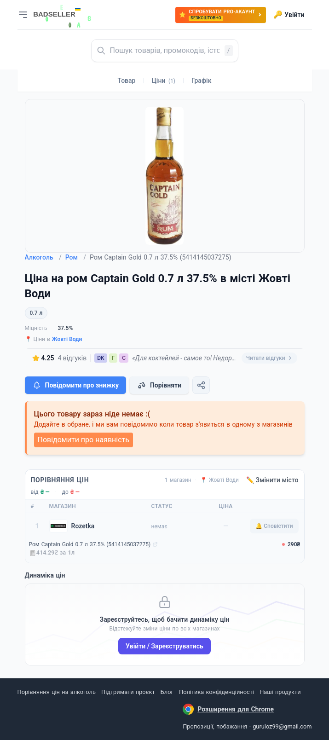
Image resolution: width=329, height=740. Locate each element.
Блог (167, 691)
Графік (201, 80)
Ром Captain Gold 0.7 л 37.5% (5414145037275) (90, 544)
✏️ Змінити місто (272, 480)
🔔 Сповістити (274, 526)
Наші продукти (280, 691)
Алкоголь (43, 257)
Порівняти (159, 385)
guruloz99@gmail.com (282, 726)
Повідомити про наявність (83, 439)
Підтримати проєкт (128, 691)
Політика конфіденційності (216, 691)
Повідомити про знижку (75, 385)
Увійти (288, 14)
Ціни (163, 80)
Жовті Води (67, 339)
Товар (127, 80)
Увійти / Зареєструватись (164, 646)
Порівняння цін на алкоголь (56, 691)
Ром (75, 257)
